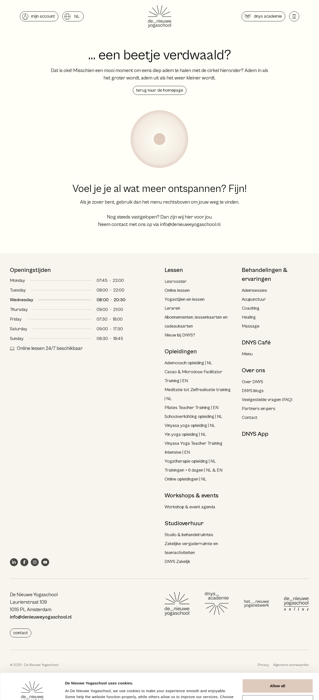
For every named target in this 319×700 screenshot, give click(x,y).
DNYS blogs (253, 390)
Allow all (277, 660)
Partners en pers (258, 408)
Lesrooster (176, 281)
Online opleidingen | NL (186, 479)
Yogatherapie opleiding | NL (190, 461)
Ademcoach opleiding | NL (188, 363)
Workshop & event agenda (190, 507)
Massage (250, 326)
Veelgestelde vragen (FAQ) (267, 399)
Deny (277, 676)
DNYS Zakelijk (177, 561)
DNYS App (255, 434)
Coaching (250, 308)
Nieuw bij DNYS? (180, 335)
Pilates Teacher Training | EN (191, 407)
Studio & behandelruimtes (189, 534)
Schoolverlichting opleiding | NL (193, 416)
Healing (249, 317)
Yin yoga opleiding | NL (185, 434)
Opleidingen (181, 351)
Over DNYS (252, 381)
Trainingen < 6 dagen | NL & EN (193, 470)
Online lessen (177, 290)
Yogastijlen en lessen (185, 299)
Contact (249, 417)
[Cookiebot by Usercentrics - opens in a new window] (32, 690)
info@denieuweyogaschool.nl (190, 224)
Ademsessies (254, 290)
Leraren (172, 308)
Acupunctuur (254, 299)
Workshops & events (191, 495)
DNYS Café (256, 342)
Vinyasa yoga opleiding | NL (190, 425)
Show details (76, 690)
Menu (247, 354)
